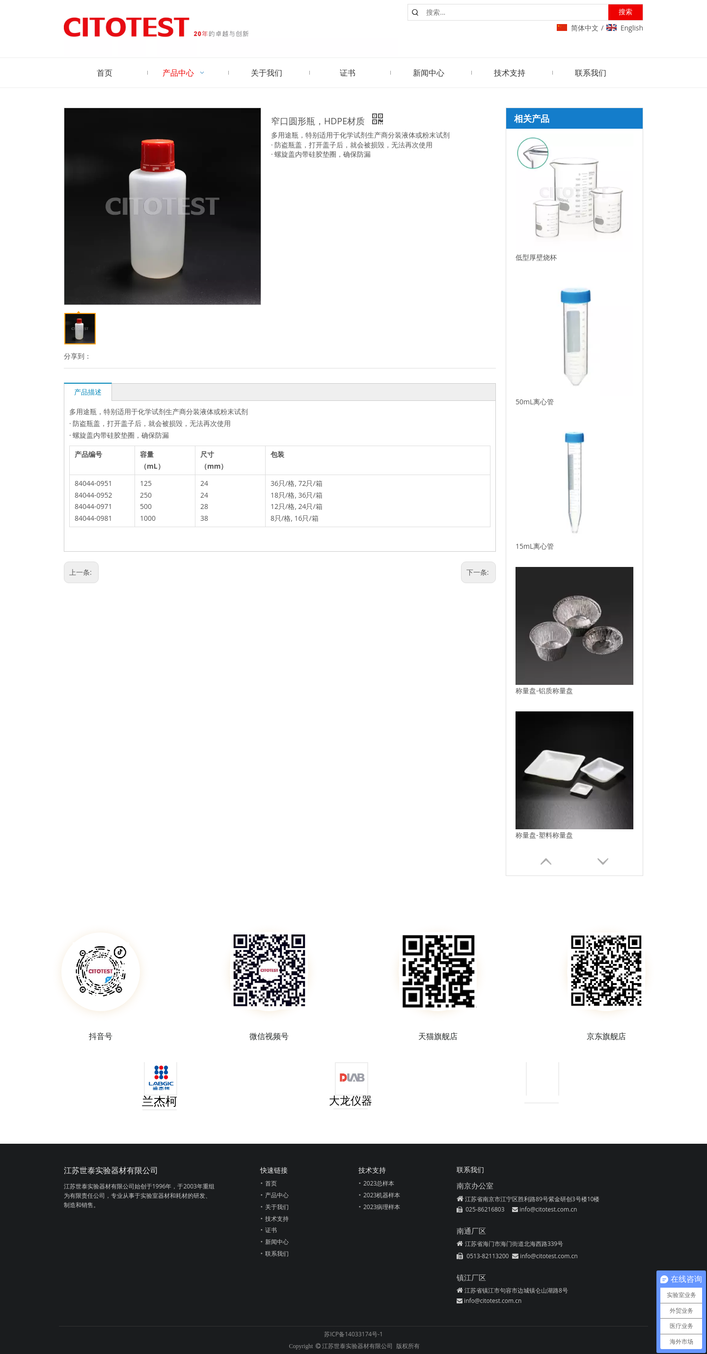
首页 (271, 1183)
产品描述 (88, 391)
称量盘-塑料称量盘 (544, 835)
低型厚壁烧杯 (536, 257)
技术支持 (277, 1218)
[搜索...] (515, 12)
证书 (271, 1230)
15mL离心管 (535, 546)
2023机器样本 (381, 1195)
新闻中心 (277, 1242)
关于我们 (277, 1207)
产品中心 (277, 1195)
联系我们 (277, 1253)
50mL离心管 (535, 401)
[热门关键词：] (625, 12)
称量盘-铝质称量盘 (544, 690)
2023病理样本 (381, 1207)
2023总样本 (378, 1183)
